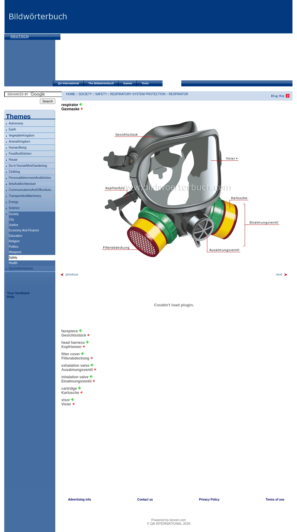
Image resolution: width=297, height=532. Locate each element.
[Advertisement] (113, 41)
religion (14, 241)
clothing (14, 171)
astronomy (16, 123)
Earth (12, 129)
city (11, 219)
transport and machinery (25, 196)
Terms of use (275, 499)
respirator (178, 94)
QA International (68, 83)
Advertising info (79, 499)
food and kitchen (20, 153)
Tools (145, 83)
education (15, 235)
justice (13, 225)
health (13, 263)
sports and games (21, 268)
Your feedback (18, 293)
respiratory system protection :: (139, 94)
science (14, 208)
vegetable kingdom (21, 135)
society (14, 214)
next (282, 274)
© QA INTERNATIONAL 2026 (168, 523)
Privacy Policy (209, 499)
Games (127, 83)
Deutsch (20, 36)
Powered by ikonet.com (168, 520)
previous (69, 274)
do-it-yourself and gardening (28, 165)
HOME (70, 94)
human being (18, 147)
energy (13, 202)
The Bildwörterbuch (101, 83)
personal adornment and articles (30, 177)
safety (101, 94)
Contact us (145, 499)
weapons (15, 252)
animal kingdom (19, 141)
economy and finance (24, 230)
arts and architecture (22, 183)
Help (10, 296)
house (13, 159)
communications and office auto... (31, 190)
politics (13, 246)
